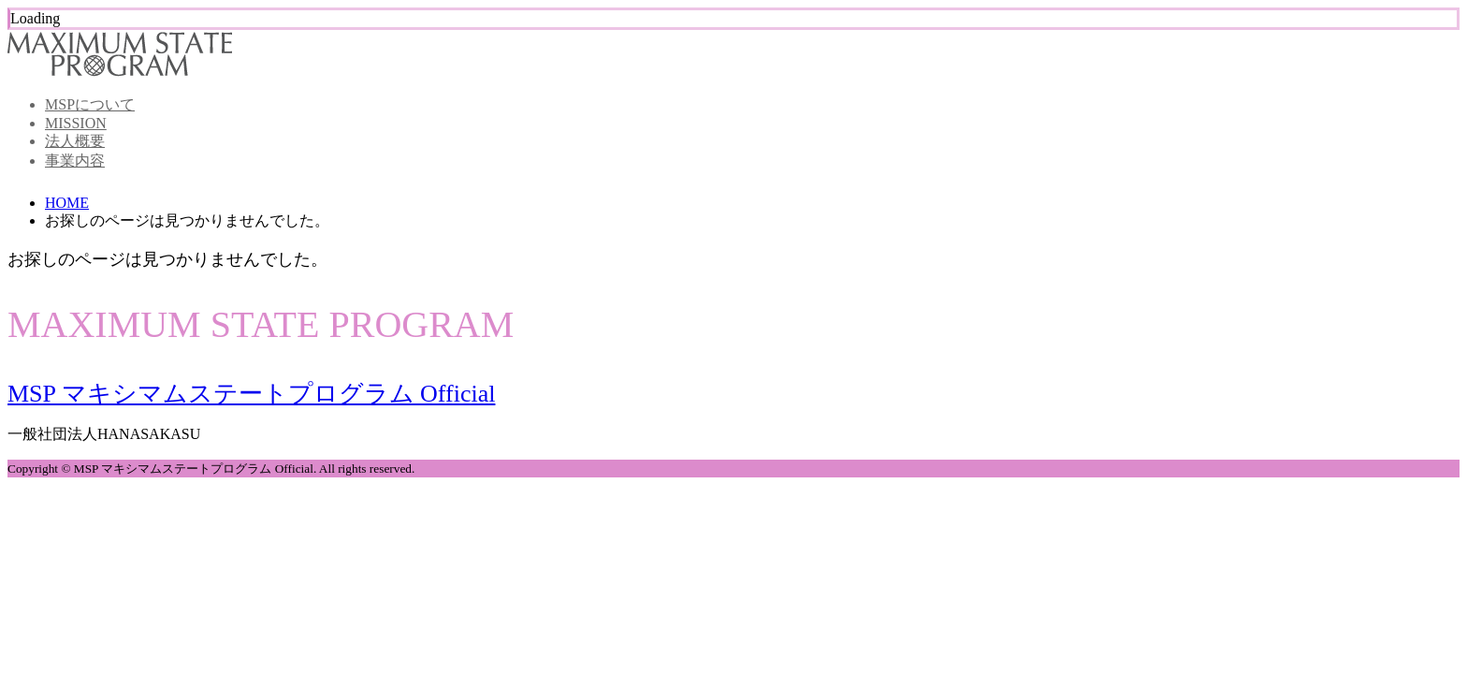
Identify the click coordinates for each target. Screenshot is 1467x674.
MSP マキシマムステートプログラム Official (251, 393)
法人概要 (75, 141)
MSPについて (90, 104)
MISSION (76, 123)
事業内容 (75, 160)
